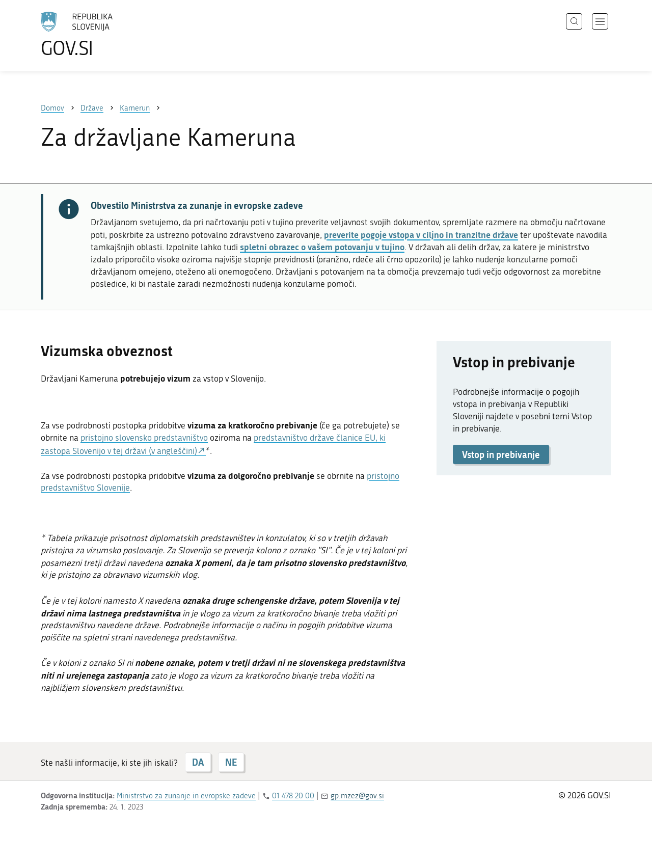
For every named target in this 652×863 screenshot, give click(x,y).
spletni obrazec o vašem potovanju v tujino (322, 246)
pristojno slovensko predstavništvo (144, 438)
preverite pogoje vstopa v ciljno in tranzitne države (421, 234)
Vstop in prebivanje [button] (501, 454)
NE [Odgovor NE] (231, 762)
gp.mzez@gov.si (357, 795)
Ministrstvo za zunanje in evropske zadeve (186, 795)
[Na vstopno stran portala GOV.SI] (105, 35)
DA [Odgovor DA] (198, 762)
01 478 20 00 (293, 795)
